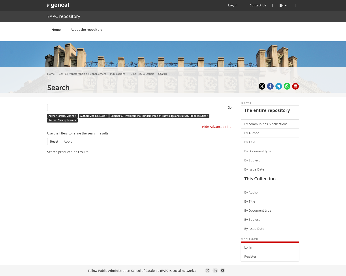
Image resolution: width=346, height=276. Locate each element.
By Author (251, 133)
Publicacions (118, 74)
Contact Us (258, 5)
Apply (68, 141)
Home (56, 29)
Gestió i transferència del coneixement (83, 74)
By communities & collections (266, 124)
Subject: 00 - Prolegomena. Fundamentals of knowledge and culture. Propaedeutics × (159, 115)
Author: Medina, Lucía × (93, 115)
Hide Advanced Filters (218, 127)
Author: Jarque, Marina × (62, 115)
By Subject (252, 160)
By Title (249, 142)
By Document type (257, 151)
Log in (235, 5)
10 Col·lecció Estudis (142, 74)
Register (250, 256)
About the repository (87, 29)
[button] (283, 5)
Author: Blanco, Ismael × (62, 120)
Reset (54, 141)
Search (163, 74)
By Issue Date (254, 169)
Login (248, 247)
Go (229, 107)
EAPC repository (63, 16)
